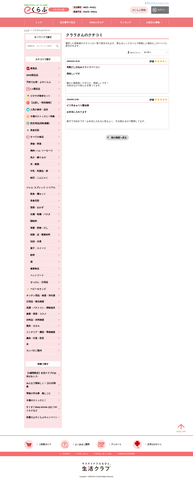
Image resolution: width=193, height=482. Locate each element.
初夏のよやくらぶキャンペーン (41, 417)
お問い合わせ (82, 454)
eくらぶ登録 (139, 10)
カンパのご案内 (34, 350)
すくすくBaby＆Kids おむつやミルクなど (41, 409)
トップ (26, 30)
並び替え (153, 52)
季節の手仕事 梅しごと (38, 393)
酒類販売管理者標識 (127, 454)
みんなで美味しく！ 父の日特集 (41, 385)
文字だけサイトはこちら (157, 3)
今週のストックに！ (36, 400)
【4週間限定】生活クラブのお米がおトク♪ (41, 375)
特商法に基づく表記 (103, 454)
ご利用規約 (65, 454)
